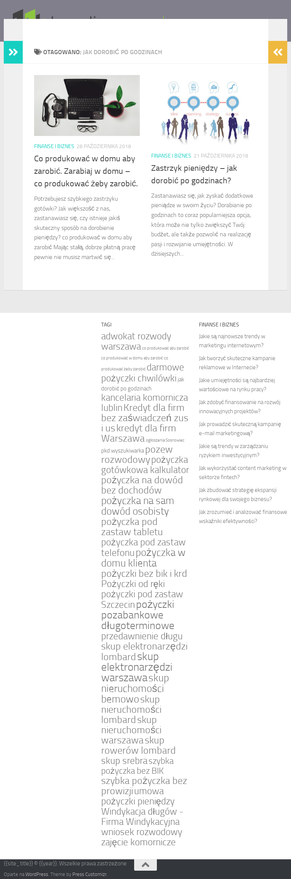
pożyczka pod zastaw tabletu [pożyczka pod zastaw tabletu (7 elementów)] (132, 527)
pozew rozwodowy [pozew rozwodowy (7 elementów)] (137, 454)
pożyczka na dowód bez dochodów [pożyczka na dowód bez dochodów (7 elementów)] (142, 485)
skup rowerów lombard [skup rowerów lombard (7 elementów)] (138, 745)
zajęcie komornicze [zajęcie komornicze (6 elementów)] (138, 842)
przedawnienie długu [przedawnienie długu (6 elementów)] (141, 636)
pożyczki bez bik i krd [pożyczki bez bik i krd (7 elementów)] (144, 573)
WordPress (36, 874)
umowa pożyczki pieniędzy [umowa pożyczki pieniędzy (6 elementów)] (138, 796)
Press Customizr (89, 874)
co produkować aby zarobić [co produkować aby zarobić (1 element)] (165, 348)
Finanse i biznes (54, 146)
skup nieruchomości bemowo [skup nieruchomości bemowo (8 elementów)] (135, 688)
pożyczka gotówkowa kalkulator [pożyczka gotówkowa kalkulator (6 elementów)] (145, 464)
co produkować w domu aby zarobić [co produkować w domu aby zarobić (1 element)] (132, 358)
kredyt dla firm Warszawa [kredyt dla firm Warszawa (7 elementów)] (138, 433)
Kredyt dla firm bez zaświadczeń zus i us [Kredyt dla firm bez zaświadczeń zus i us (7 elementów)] (144, 418)
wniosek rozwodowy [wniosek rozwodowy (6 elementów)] (141, 831)
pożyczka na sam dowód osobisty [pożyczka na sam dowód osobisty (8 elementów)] (137, 506)
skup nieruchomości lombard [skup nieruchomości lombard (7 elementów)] (131, 709)
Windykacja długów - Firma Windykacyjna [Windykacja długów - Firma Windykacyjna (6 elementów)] (142, 816)
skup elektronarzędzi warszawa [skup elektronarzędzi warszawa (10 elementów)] (136, 667)
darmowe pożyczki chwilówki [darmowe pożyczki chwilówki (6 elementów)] (142, 373)
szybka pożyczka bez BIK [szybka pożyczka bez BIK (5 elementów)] (137, 766)
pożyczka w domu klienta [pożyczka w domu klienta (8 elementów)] (143, 557)
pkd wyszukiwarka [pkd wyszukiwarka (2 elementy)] (122, 450)
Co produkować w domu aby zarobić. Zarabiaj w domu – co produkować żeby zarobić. (86, 171)
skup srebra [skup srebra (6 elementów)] (124, 760)
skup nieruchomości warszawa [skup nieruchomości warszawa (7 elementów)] (131, 730)
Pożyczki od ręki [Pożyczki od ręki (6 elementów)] (133, 583)
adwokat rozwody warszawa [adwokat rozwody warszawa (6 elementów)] (136, 341)
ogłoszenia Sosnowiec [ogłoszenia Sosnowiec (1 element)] (165, 440)
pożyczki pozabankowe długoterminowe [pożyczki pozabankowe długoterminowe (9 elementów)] (137, 615)
